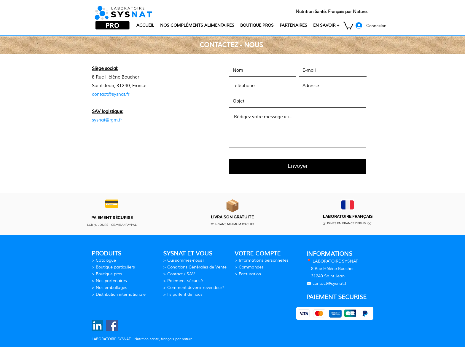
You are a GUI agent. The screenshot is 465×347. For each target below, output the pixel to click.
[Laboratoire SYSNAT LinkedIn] (97, 325)
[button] (326, 25)
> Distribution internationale (119, 294)
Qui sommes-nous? (185, 260)
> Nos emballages (109, 287)
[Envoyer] (297, 166)
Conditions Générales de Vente (197, 267)
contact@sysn (326, 283)
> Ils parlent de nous (183, 294)
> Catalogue (104, 260)
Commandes (251, 267)
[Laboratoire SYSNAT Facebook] (112, 325)
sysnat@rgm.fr (107, 120)
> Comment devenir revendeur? (193, 287)
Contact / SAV (181, 273)
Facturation (250, 273)
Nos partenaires (111, 280)
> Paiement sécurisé (183, 280)
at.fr (344, 283)
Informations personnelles (264, 260)
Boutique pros (109, 273)
